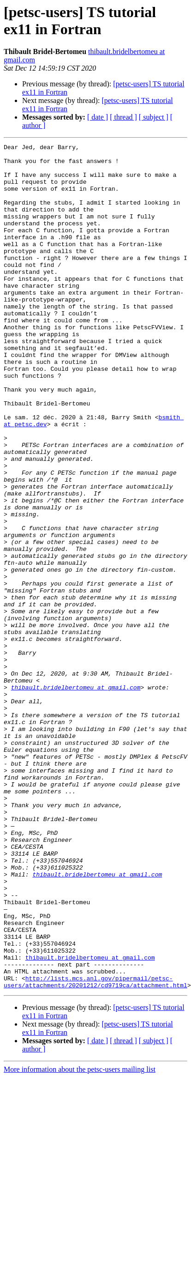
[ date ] (97, 117)
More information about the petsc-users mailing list (79, 1238)
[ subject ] (153, 117)
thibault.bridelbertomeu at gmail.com (76, 796)
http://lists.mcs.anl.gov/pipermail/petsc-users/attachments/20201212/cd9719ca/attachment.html (95, 1150)
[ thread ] (123, 117)
